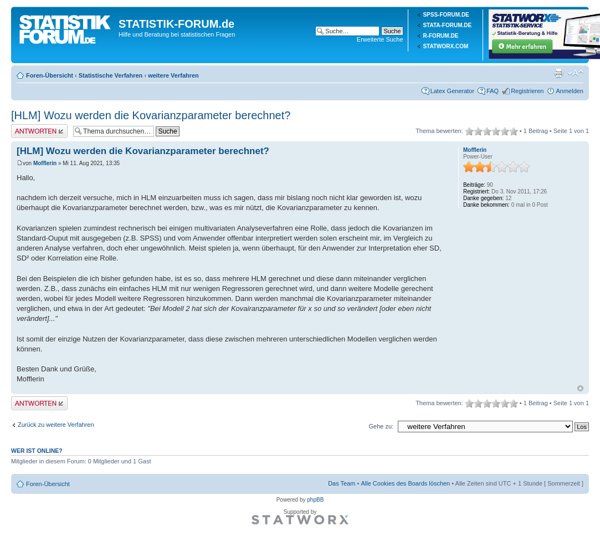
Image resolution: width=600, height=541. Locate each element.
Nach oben (580, 388)
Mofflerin (45, 163)
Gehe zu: (380, 426)
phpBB (315, 500)
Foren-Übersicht (49, 75)
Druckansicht (558, 73)
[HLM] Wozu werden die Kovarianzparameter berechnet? (150, 115)
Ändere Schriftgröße (575, 73)
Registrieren (527, 91)
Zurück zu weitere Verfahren (56, 424)
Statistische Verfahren (111, 75)
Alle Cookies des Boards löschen (405, 483)
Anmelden (569, 91)
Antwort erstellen (39, 131)
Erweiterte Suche (380, 39)
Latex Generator (452, 91)
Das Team (341, 483)
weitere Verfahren (173, 75)
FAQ (492, 91)
